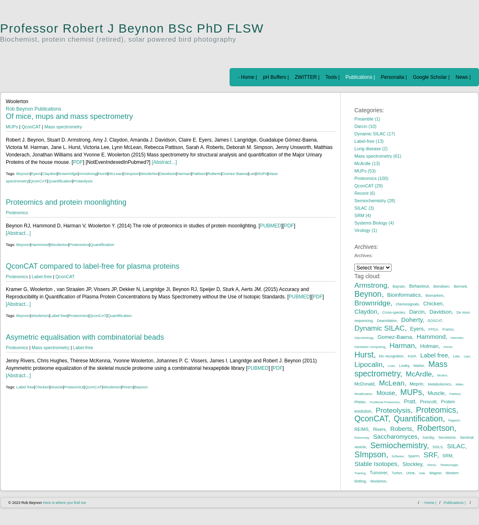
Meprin (416, 383)
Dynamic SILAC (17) (374, 133)
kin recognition (391, 356)
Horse (448, 347)
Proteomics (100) (371, 178)
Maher (418, 366)
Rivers (127, 387)
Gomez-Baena (235, 173)
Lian (467, 356)
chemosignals (407, 304)
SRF (430, 455)
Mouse (386, 392)
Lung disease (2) (370, 148)
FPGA (433, 329)
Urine (410, 473)
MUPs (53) (365, 170)
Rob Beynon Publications (33, 109)
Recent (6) (364, 193)
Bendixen (441, 286)
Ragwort (454, 420)
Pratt (409, 401)
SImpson (131, 173)
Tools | (332, 77)
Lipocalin (368, 364)
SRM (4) (362, 215)
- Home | (247, 77)
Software (397, 456)
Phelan (359, 402)
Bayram (399, 286)
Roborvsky (361, 438)
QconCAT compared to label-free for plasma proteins (93, 266)
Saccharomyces (395, 436)
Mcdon (442, 375)
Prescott (428, 401)
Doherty (412, 319)
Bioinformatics (404, 295)
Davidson (167, 173)
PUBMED (270, 226)
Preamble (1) (367, 118)
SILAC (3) (364, 208)
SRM (447, 455)
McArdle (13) (367, 163)
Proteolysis (82, 181)
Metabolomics (439, 384)
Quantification (60, 181)
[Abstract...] (163, 162)
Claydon (49, 173)
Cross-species (393, 312)
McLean (116, 173)
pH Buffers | (276, 77)
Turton (397, 473)
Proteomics (17, 212)
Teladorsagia (449, 465)
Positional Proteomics (385, 402)
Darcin (416, 312)
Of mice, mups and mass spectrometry (69, 116)
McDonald (364, 383)
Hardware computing (369, 347)
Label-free (42, 276)
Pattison (199, 173)
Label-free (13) (369, 141)
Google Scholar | (431, 77)
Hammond (40, 244)
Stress (431, 465)
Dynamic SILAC (379, 328)
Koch (412, 356)
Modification (363, 394)
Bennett (460, 286)
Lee (252, 173)
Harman (184, 173)
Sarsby (428, 437)
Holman (429, 346)
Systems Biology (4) (374, 222)
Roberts (214, 173)
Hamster (457, 338)
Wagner (435, 473)
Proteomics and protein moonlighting (66, 202)
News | (462, 77)
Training (359, 473)
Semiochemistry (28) (374, 200)
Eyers (36, 173)
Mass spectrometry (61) (377, 156)
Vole (422, 473)
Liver (391, 366)
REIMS (361, 429)
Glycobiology (363, 338)
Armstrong (87, 173)
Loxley (404, 366)
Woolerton (149, 173)
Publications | (360, 77)
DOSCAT (435, 321)
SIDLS (437, 447)
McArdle (419, 374)
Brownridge (67, 173)
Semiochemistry (398, 445)
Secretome (447, 437)
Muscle (56, 387)
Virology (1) (365, 230)
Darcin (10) (365, 126)
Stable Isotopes (375, 463)
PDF (78, 162)
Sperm (413, 456)
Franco (448, 329)
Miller (459, 384)
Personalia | (394, 77)
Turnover (378, 472)
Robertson (435, 428)
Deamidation (387, 321)
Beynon (23, 173)
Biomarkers (435, 295)
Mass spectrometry (63, 126)
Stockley (412, 464)
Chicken (42, 387)
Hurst (102, 173)
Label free (59, 315)
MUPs (12, 126)
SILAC (456, 445)
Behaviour (419, 286)
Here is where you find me (64, 503)
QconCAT (30, 126)
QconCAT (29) (368, 185)
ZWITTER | (307, 77)
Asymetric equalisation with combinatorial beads (85, 337)
